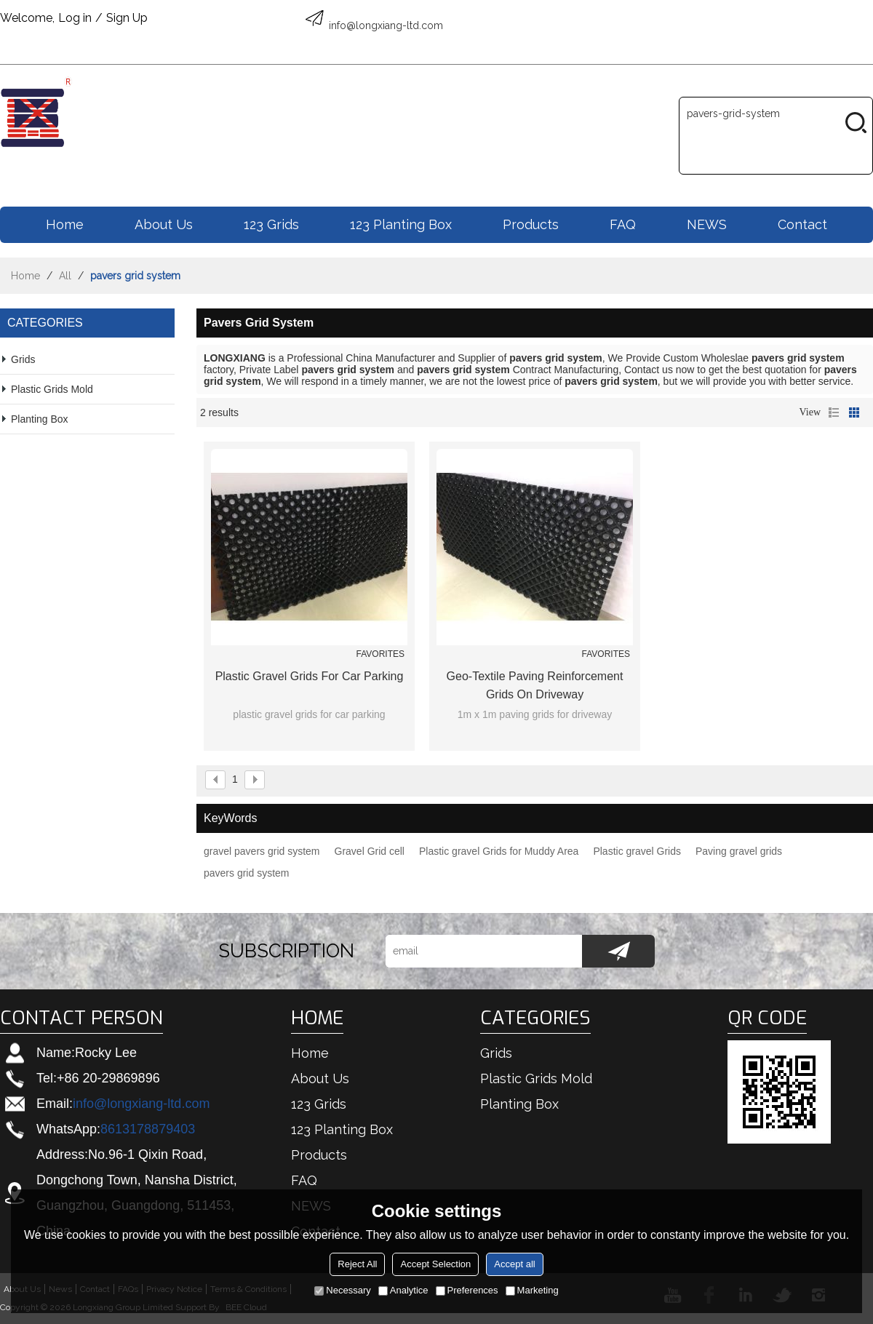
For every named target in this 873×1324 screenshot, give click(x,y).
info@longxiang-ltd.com (141, 1103)
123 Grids (271, 224)
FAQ (623, 224)
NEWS (707, 224)
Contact (802, 224)
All (65, 276)
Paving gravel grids (738, 851)
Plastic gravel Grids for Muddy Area (498, 851)
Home (65, 224)
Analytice (403, 1290)
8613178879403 (147, 1129)
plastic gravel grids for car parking (309, 676)
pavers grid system (246, 873)
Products (531, 224)
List (833, 412)
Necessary (342, 1290)
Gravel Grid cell (369, 851)
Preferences (467, 1290)
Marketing (532, 1290)
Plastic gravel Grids (637, 851)
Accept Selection (435, 1264)
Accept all (514, 1264)
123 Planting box (401, 224)
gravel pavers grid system (262, 851)
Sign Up (127, 18)
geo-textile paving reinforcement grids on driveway (535, 685)
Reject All (357, 1264)
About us (164, 224)
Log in (75, 18)
